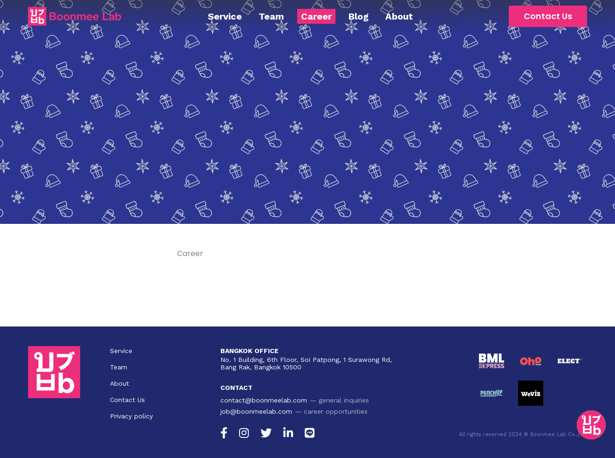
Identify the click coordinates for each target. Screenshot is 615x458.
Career (316, 16)
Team (271, 16)
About (399, 16)
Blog (358, 16)
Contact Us (548, 16)
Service (225, 16)
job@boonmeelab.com (256, 411)
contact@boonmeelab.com (263, 400)
